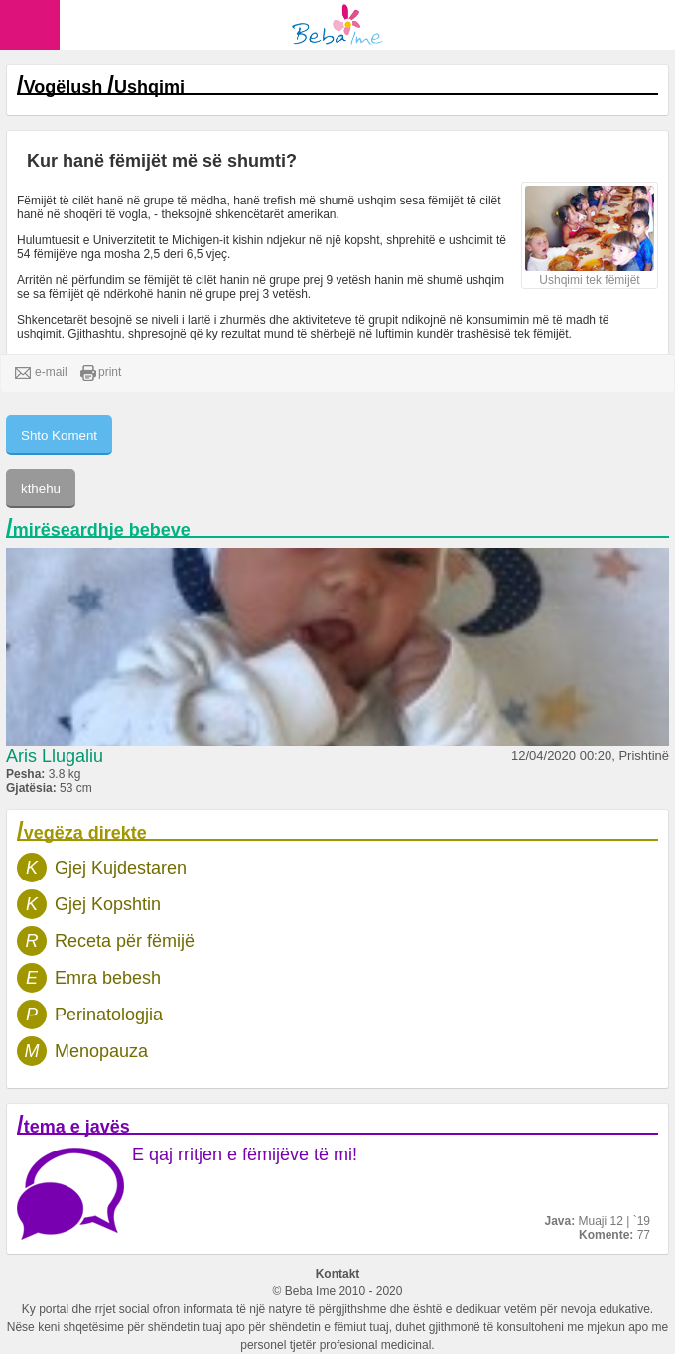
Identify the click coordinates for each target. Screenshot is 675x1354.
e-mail (41, 373)
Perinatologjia (109, 1014)
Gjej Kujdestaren (121, 868)
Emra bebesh (108, 978)
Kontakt (338, 1274)
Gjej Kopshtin (108, 904)
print (100, 373)
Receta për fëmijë (125, 941)
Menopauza (101, 1051)
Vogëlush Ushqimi (104, 87)
